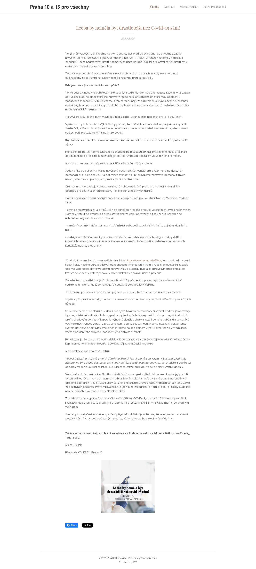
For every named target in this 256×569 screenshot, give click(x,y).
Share (72, 525)
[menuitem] (158, 7)
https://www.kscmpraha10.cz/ (144, 260)
